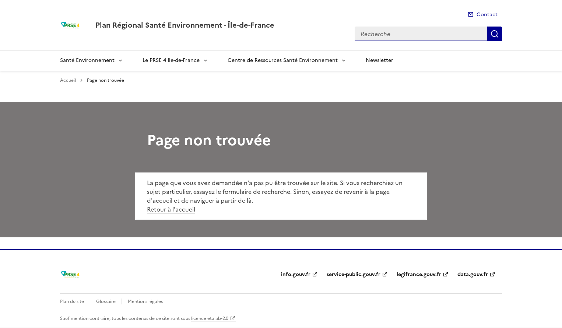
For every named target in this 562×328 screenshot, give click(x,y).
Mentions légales (145, 301)
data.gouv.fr (472, 274)
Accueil (68, 80)
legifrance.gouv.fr (419, 274)
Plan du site (72, 301)
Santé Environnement (87, 60)
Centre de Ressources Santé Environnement (283, 60)
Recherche (494, 34)
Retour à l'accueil (171, 209)
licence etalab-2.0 (209, 318)
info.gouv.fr (295, 274)
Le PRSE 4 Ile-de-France (171, 60)
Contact (487, 14)
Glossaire (106, 301)
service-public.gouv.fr (353, 274)
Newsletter (379, 60)
